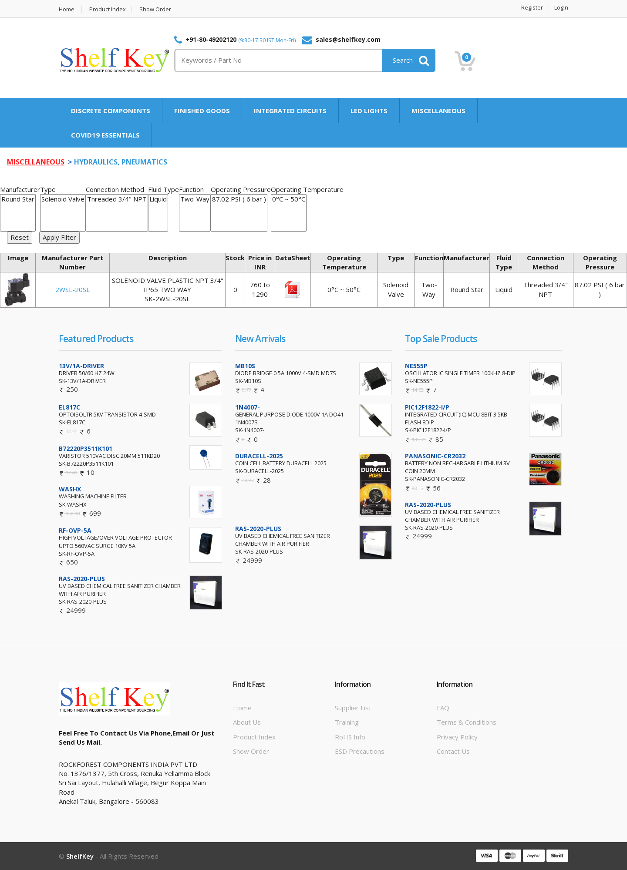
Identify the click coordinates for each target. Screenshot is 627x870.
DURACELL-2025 (259, 456)
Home (66, 9)
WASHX (70, 489)
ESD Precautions (359, 751)
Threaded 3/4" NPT (117, 199)
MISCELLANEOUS (438, 110)
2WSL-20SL (72, 289)
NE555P (416, 366)
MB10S (245, 366)
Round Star (17, 199)
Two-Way (194, 199)
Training (347, 722)
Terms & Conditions (466, 722)
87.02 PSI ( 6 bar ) (239, 199)
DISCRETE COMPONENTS (110, 110)
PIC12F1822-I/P (427, 407)
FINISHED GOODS (202, 110)
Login (561, 7)
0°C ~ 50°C (288, 199)
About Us (247, 722)
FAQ (443, 707)
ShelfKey (80, 856)
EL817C (69, 407)
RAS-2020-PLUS (82, 578)
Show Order (155, 9)
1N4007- (247, 407)
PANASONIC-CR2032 (435, 456)
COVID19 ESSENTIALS (105, 135)
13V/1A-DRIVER (81, 366)
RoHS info (350, 736)
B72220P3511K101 (85, 448)
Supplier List (353, 707)
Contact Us (453, 751)
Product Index (107, 9)
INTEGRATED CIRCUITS (290, 110)
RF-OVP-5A (75, 530)
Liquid (158, 199)
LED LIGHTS (369, 110)
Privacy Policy (457, 736)
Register (532, 7)
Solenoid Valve (62, 199)
